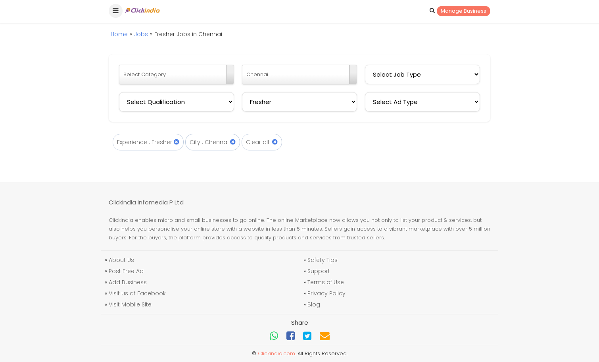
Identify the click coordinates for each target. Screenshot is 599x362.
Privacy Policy (326, 293)
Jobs (141, 34)
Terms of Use (325, 282)
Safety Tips (322, 260)
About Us (121, 260)
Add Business (128, 282)
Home (119, 34)
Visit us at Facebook (137, 293)
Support (318, 271)
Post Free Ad (126, 271)
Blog (313, 304)
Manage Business (463, 11)
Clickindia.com (276, 353)
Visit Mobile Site (130, 304)
